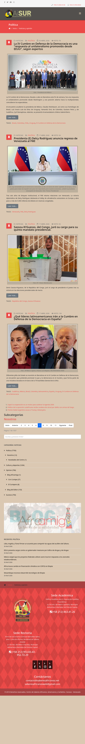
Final (70, 425)
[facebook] (4, 2)
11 (55, 425)
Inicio (15, 28)
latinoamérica (43, 391)
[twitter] (7, 2)
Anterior (15, 425)
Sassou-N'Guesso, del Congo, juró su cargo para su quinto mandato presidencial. (46, 228)
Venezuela (16, 212)
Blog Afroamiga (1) (14, 475)
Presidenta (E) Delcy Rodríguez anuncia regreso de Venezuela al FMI (45, 139)
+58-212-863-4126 (59, 5)
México (22, 391)
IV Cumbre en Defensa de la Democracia (50, 123)
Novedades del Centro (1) (17, 460)
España (51, 391)
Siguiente (62, 425)
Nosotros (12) (12, 455)
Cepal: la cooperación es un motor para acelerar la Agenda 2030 (31, 405)
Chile (26, 123)
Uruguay (32, 123)
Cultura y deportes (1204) (15, 465)
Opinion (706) (11, 470)
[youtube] (11, 2)
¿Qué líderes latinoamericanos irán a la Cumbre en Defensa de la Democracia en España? (46, 318)
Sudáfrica (15, 391)
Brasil (14, 123)
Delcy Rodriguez (30, 212)
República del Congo (19, 301)
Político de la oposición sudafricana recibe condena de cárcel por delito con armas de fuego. (41, 407)
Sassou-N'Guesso (34, 301)
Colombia (20, 123)
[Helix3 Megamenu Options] (79, 12)
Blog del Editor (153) (14, 490)
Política (31, 41)
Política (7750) (11, 450)
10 (51, 425)
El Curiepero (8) (13, 484)
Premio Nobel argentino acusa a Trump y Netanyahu (27, 410)
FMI (21, 212)
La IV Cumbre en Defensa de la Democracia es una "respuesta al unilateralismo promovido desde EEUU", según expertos (45, 46)
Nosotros (10, 419)
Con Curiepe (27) (14, 479)
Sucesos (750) (11, 495)
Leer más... (12, 117)
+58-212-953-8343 (75, 5)
